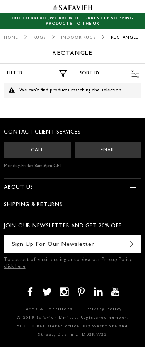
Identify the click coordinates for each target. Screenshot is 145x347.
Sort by (110, 74)
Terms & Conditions (48, 309)
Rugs (39, 38)
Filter (37, 74)
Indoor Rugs (78, 38)
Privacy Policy (104, 309)
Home (11, 38)
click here (15, 267)
